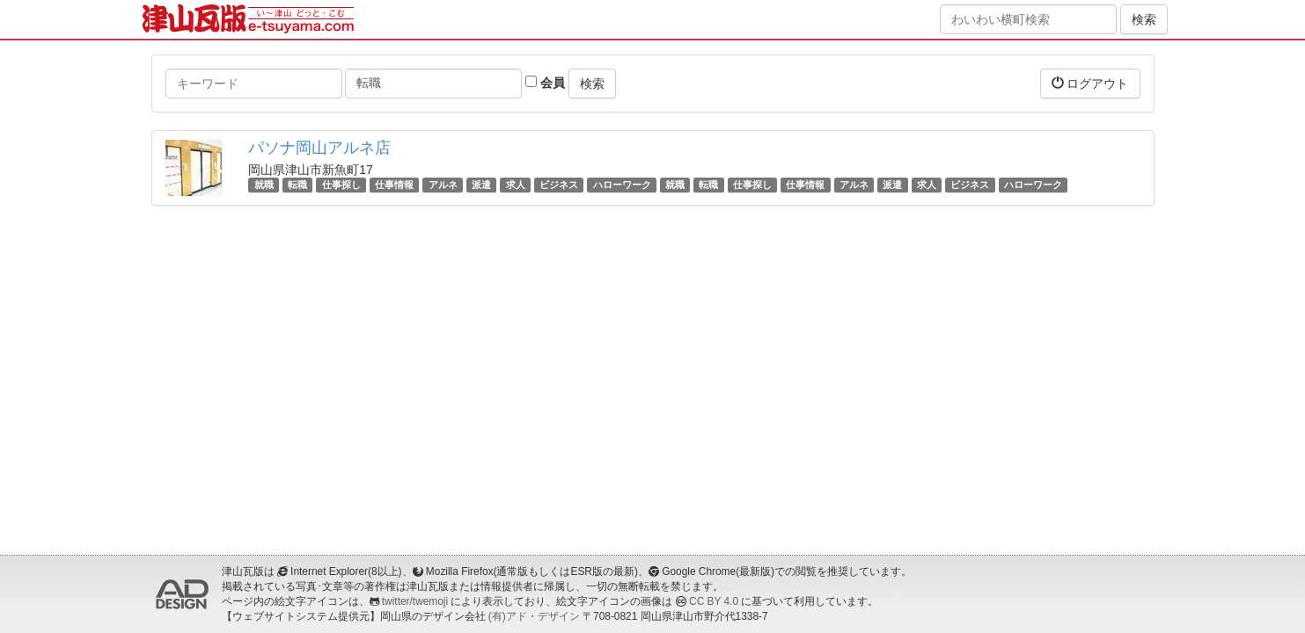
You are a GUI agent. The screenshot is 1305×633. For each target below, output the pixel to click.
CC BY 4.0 (713, 601)
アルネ (443, 184)
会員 (545, 83)
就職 (264, 184)
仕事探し (341, 184)
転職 (297, 184)
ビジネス (558, 184)
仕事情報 (394, 184)
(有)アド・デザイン (534, 616)
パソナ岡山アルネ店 (319, 147)
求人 (515, 184)
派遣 (481, 184)
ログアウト (1090, 83)
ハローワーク (622, 184)
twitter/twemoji (415, 601)
